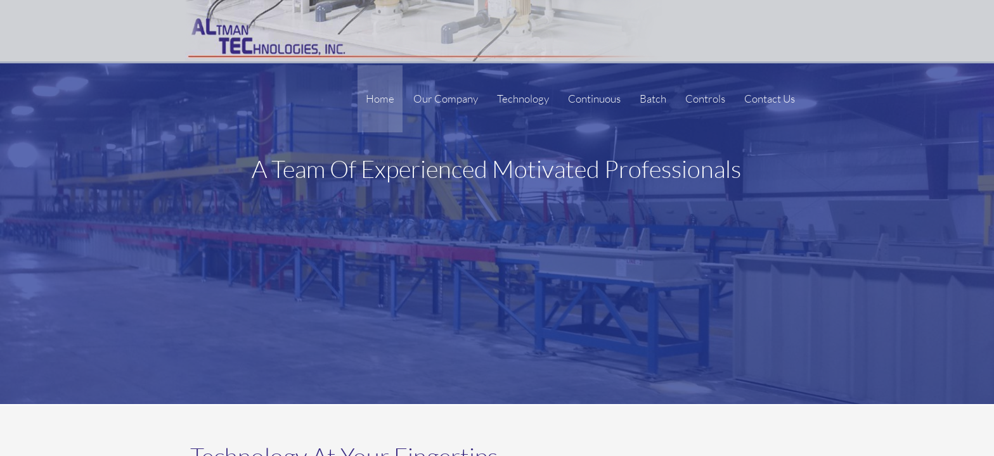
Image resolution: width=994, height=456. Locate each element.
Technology (523, 98)
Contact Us (769, 98)
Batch (653, 98)
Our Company (445, 98)
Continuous (594, 98)
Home (380, 98)
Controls (705, 98)
